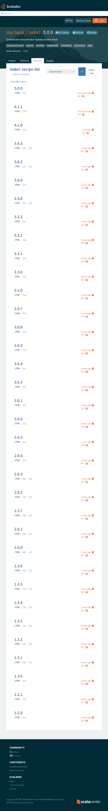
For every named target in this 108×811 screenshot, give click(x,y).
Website (78, 32)
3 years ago (87, 148)
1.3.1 (18, 657)
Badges (50, 60)
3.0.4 (18, 363)
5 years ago (87, 295)
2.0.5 (18, 437)
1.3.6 (18, 565)
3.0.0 (18, 418)
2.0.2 (18, 492)
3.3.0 (18, 271)
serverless (40, 45)
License (13, 788)
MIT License (62, 32)
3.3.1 (18, 253)
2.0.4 (18, 455)
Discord (15, 755)
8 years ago (87, 625)
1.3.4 (18, 602)
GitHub (91, 32)
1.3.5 (18, 584)
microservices (80, 45)
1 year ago (88, 129)
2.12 (30, 148)
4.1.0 (18, 124)
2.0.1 (18, 529)
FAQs (12, 781)
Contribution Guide (18, 766)
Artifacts (24, 60)
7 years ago (87, 442)
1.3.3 (18, 620)
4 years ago (87, 221)
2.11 (30, 478)
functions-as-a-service (15, 45)
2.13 (25, 50)
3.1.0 (18, 290)
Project (12, 60)
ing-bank (15, 32)
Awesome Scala (83, 20)
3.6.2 (18, 161)
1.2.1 (18, 694)
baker (34, 32)
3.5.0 (18, 198)
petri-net (30, 45)
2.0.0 (18, 547)
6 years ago (87, 405)
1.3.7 (18, 510)
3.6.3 (18, 143)
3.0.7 (18, 308)
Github (14, 752)
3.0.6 (18, 327)
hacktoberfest (52, 45)
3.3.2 (18, 235)
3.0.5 (18, 345)
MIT (81, 96)
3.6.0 (18, 180)
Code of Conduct (17, 785)
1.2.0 (18, 712)
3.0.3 (18, 382)
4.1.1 (18, 106)
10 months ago (86, 93)
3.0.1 (18, 400)
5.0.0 (18, 88)
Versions (37, 60)
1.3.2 (18, 639)
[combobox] (61, 71)
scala (90, 45)
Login (99, 20)
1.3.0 (18, 675)
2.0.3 (18, 473)
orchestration (66, 45)
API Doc (69, 20)
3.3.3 (18, 216)
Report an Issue (17, 770)
